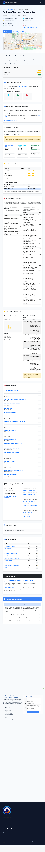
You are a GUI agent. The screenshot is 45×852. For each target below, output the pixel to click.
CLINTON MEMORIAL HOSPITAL (11, 390)
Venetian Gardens (8, 560)
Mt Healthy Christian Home (10, 567)
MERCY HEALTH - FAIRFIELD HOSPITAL (12, 395)
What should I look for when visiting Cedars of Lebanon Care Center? (18, 620)
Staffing (15, 31)
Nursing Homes (6, 823)
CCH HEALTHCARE (22, 86)
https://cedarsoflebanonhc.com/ (30, 27)
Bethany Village (8, 548)
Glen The (6, 555)
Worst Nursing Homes (7, 832)
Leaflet (34, 49)
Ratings (22, 31)
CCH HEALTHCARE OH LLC (29, 498)
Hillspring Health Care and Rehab (12, 565)
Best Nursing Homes (7, 831)
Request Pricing (32, 711)
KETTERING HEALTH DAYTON (10, 474)
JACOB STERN (26, 516)
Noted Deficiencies (28, 580)
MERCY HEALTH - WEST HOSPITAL (11, 452)
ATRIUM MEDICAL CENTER (10, 439)
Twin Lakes (7, 551)
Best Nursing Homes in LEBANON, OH (13, 581)
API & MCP (40, 841)
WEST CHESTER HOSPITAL (10, 412)
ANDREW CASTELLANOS (29, 490)
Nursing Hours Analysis (29, 586)
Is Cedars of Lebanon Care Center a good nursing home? (16, 604)
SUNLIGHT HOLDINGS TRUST (10, 496)
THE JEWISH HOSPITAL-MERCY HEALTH (13, 443)
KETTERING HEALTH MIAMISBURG (11, 448)
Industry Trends (6, 834)
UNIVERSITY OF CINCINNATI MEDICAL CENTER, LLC (15, 421)
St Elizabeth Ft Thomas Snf (10, 546)
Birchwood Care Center (10, 563)
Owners (4, 825)
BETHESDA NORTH (8, 408)
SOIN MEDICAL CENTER (9, 461)
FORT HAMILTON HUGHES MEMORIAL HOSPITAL (15, 399)
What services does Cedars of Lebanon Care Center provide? (17, 614)
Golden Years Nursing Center (11, 553)
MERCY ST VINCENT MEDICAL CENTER (12, 417)
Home (4, 9)
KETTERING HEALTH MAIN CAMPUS (12, 403)
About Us (35, 841)
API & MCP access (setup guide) (11, 120)
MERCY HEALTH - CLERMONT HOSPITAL (13, 434)
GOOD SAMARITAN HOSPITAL (11, 430)
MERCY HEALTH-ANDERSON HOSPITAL (13, 457)
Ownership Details (9, 587)
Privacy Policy (30, 841)
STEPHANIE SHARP (27, 509)
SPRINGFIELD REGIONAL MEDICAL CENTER (13, 470)
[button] (22, 40)
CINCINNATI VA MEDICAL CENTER (11, 465)
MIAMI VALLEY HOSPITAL (9, 426)
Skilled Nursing (10, 9)
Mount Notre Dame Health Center (12, 558)
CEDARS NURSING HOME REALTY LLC (32, 505)
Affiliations (7, 31)
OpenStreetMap (39, 49)
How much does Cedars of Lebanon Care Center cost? (16, 617)
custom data (30, 118)
